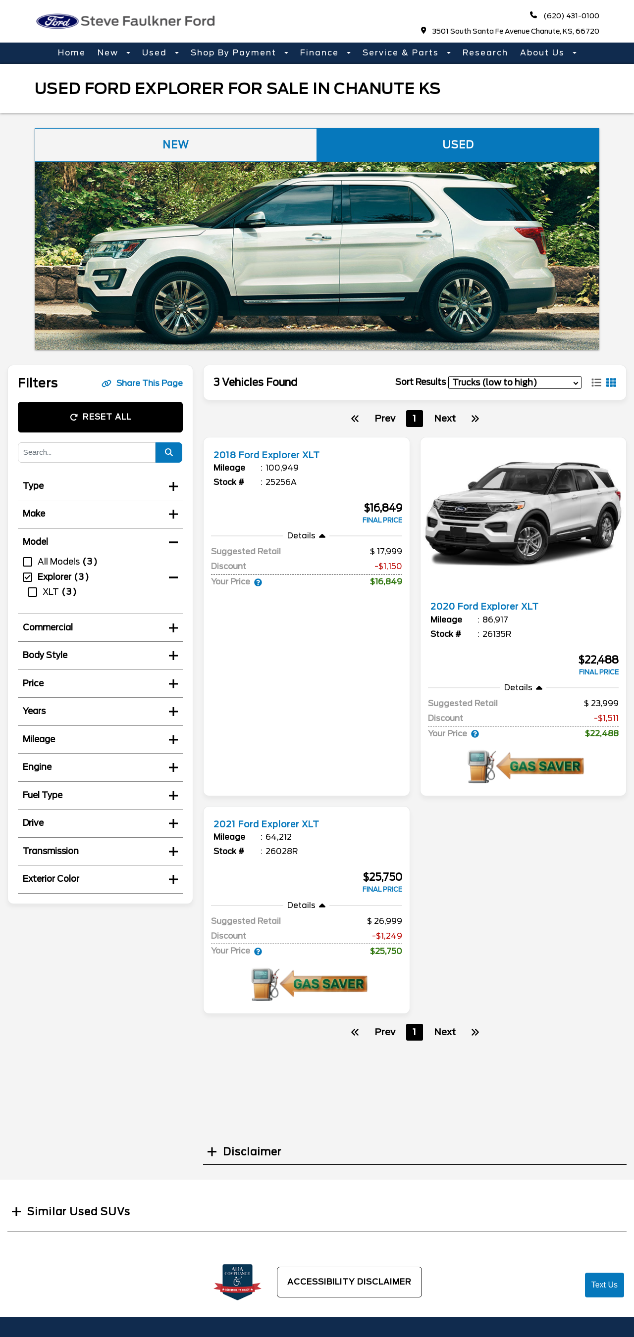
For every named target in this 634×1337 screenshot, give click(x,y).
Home (72, 52)
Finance (321, 52)
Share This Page (142, 383)
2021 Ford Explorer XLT (275, 824)
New (109, 52)
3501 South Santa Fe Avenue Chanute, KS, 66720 (510, 31)
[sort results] (514, 382)
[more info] (307, 438)
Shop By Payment (235, 52)
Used (156, 52)
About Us (544, 52)
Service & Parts (402, 52)
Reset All (100, 417)
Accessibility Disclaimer (349, 1282)
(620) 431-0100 (564, 15)
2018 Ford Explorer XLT (275, 455)
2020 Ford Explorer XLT (494, 606)
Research (485, 52)
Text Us (604, 1285)
